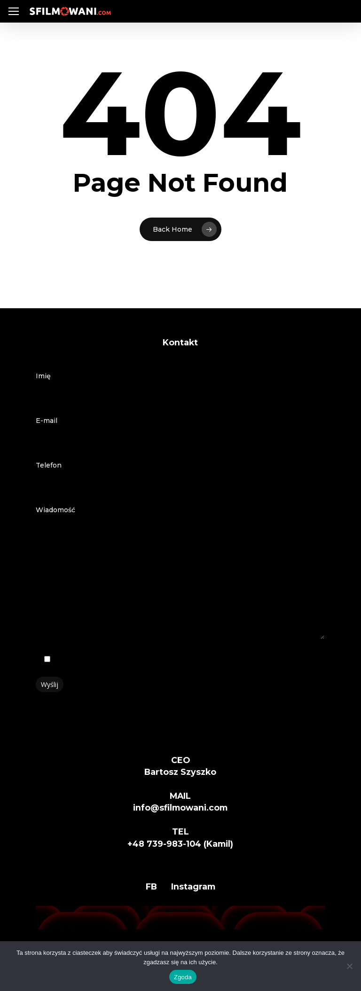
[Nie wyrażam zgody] (349, 966)
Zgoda (183, 977)
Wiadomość (180, 575)
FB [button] (151, 886)
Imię (180, 388)
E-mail (180, 432)
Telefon (180, 477)
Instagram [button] (193, 886)
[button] (13, 11)
